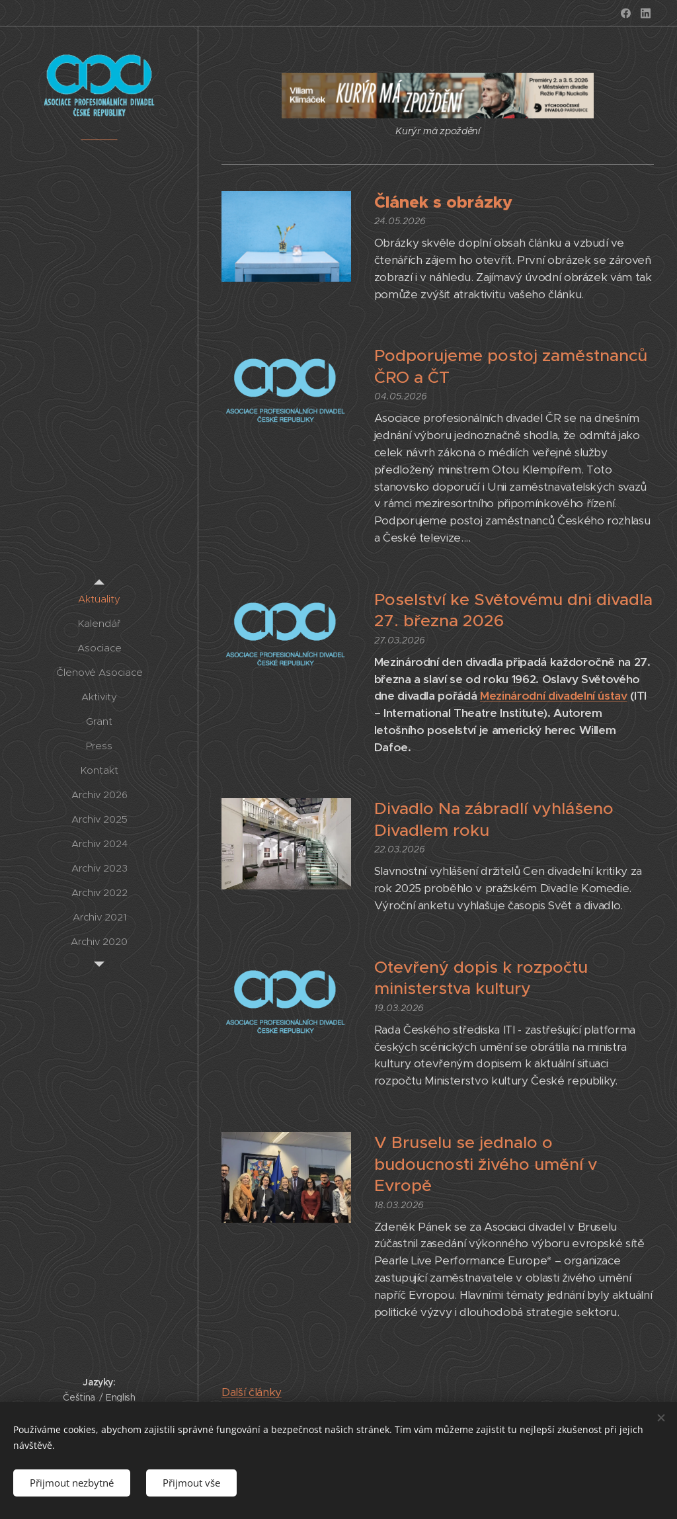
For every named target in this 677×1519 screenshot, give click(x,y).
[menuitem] (99, 598)
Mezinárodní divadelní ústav (553, 695)
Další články (251, 1392)
